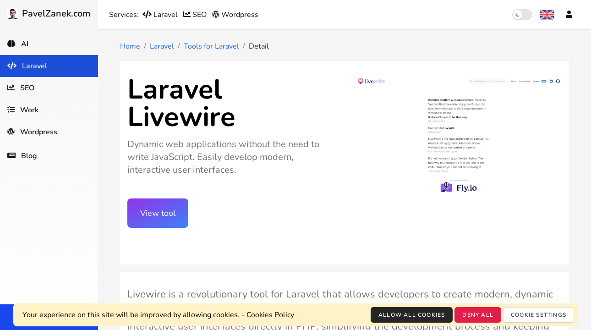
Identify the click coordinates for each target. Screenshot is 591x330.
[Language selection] (547, 15)
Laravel (161, 15)
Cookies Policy (270, 315)
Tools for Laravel (211, 46)
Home (130, 46)
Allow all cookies (411, 315)
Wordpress (235, 15)
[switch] (522, 14)
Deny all (477, 315)
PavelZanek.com (48, 13)
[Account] (569, 15)
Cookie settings (538, 315)
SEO (195, 15)
